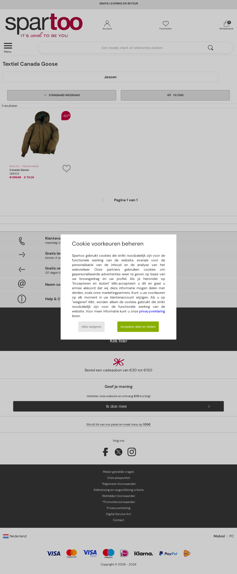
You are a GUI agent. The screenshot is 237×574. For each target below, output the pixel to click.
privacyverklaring (152, 311)
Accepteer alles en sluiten (138, 326)
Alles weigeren (91, 326)
